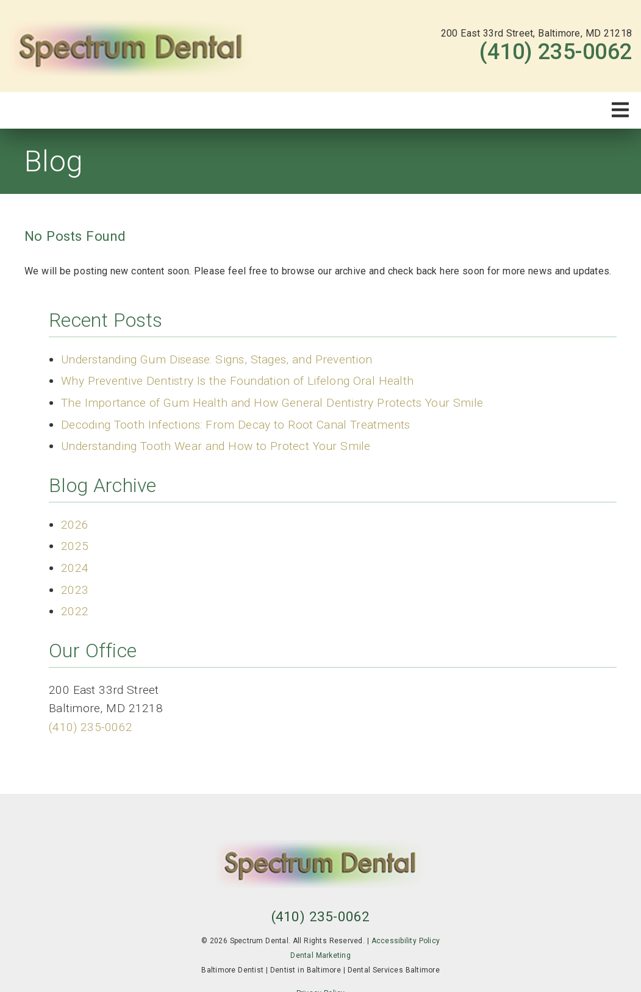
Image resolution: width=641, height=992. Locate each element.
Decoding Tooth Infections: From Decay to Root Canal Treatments (235, 425)
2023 (74, 590)
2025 (74, 546)
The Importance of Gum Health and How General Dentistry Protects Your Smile (272, 403)
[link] (131, 46)
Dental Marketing (320, 955)
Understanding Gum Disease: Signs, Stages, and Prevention (216, 359)
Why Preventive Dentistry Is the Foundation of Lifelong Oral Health (237, 381)
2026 (74, 525)
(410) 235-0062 (555, 52)
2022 (74, 611)
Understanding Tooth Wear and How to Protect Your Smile (216, 446)
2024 (74, 568)
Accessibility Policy (405, 941)
